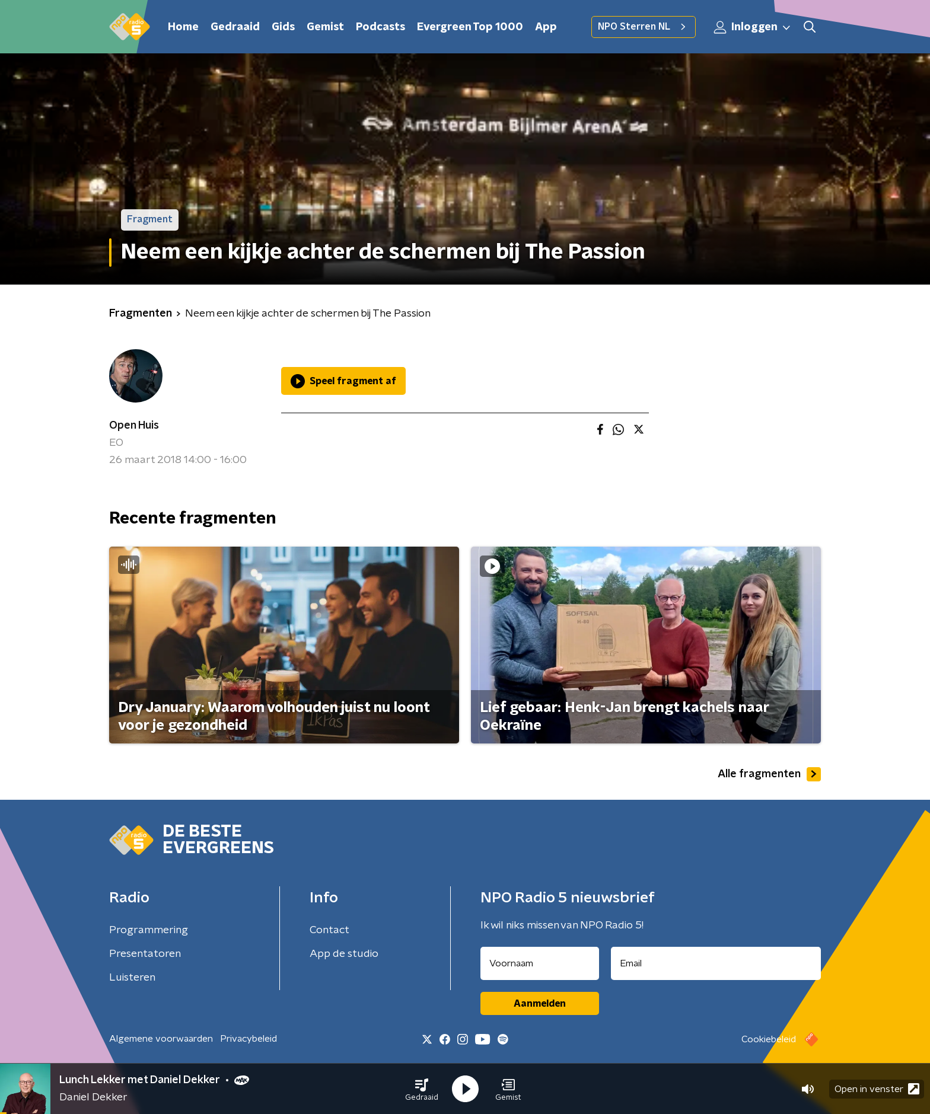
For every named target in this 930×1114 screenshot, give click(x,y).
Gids (283, 27)
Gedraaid (235, 27)
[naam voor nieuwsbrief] (539, 963)
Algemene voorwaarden (161, 1038)
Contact (329, 930)
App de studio (344, 954)
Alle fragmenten (769, 774)
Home (183, 27)
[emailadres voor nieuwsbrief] (716, 963)
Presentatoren (145, 954)
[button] (422, 1089)
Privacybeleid (248, 1038)
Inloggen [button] (753, 27)
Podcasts (380, 27)
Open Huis (134, 425)
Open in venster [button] (877, 1088)
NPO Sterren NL (643, 27)
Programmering (148, 930)
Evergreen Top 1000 (470, 27)
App (546, 27)
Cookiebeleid (768, 1039)
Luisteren (132, 977)
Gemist (325, 27)
